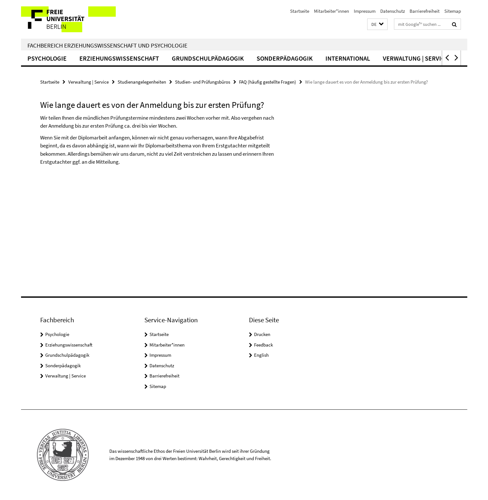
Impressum (364, 11)
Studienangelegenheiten (142, 82)
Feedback (263, 345)
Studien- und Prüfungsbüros (202, 82)
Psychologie (47, 58)
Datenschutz (392, 11)
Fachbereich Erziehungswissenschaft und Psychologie (107, 45)
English (261, 355)
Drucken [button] (262, 334)
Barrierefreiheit (425, 11)
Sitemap (452, 11)
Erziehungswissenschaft (119, 58)
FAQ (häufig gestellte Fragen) (267, 82)
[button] (377, 24)
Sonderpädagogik (285, 58)
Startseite (299, 11)
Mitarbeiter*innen (331, 11)
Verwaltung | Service (415, 58)
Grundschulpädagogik (208, 58)
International (347, 58)
